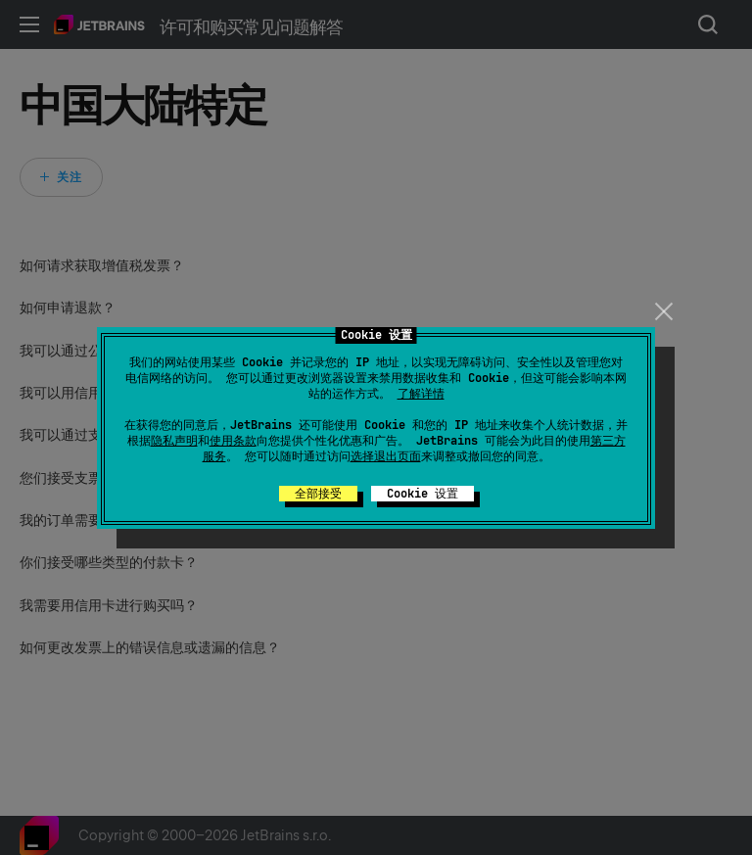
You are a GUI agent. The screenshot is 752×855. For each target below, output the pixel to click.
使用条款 (233, 441)
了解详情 (421, 394)
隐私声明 (174, 441)
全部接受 (318, 493)
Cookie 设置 (422, 493)
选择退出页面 (386, 456)
